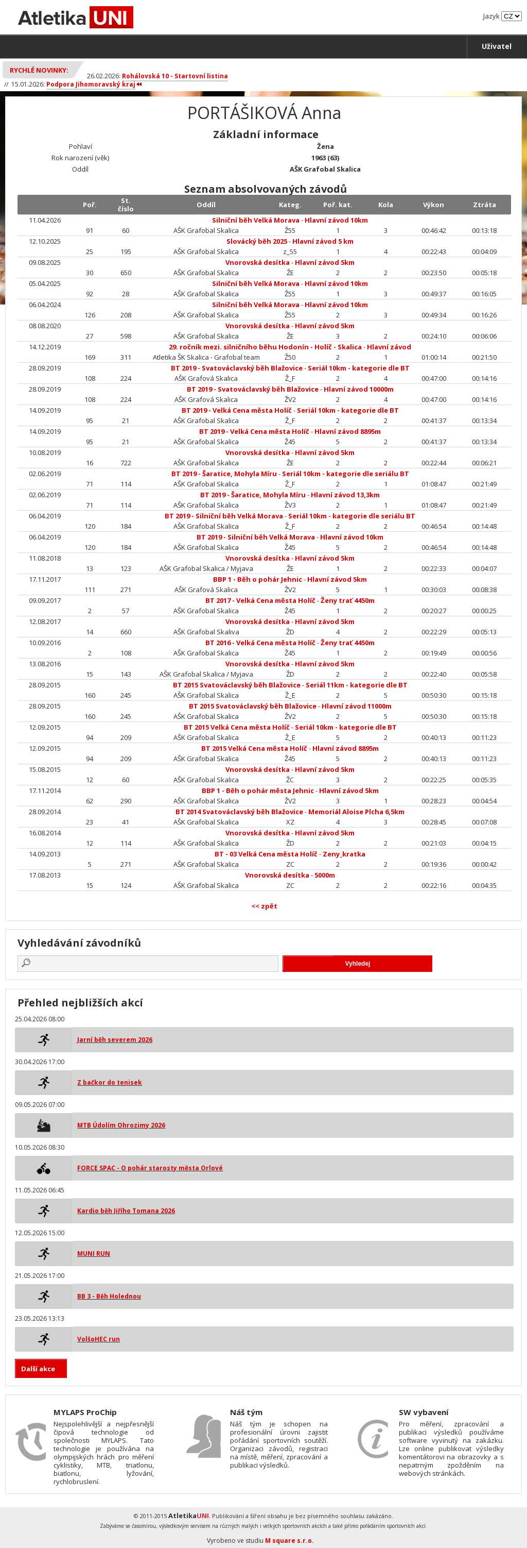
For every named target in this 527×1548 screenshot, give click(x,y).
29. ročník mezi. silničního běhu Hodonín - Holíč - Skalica (265, 346)
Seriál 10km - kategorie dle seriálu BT (345, 473)
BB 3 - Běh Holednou (109, 1296)
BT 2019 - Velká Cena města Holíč (237, 410)
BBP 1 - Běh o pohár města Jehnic (258, 790)
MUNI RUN (93, 1253)
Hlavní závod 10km (336, 220)
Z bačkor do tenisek (109, 1082)
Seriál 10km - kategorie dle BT (359, 368)
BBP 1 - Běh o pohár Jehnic (257, 579)
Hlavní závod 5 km (323, 241)
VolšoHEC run (98, 1339)
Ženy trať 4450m (348, 600)
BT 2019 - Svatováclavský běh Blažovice (237, 368)
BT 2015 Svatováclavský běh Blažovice (237, 684)
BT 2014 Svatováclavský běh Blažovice (239, 811)
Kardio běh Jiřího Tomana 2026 (126, 1210)
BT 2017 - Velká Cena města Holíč (260, 600)
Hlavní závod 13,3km (345, 494)
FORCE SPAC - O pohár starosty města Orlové (150, 1168)
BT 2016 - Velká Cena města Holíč (260, 642)
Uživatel (497, 46)
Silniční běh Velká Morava (256, 220)
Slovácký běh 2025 (256, 241)
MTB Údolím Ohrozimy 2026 (121, 1125)
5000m (324, 875)
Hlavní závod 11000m (357, 706)
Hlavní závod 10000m (359, 389)
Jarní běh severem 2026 (114, 1039)
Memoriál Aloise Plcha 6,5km (356, 811)
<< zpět (264, 906)
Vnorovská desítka (257, 262)
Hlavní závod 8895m (347, 431)
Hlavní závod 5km (325, 262)
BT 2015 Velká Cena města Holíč (237, 727)
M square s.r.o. (289, 1540)
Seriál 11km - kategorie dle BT (357, 684)
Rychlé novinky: (39, 70)
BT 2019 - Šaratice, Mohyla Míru (224, 473)
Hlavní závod (389, 346)
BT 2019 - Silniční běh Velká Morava (224, 515)
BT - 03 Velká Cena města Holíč (266, 854)
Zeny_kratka (344, 854)
